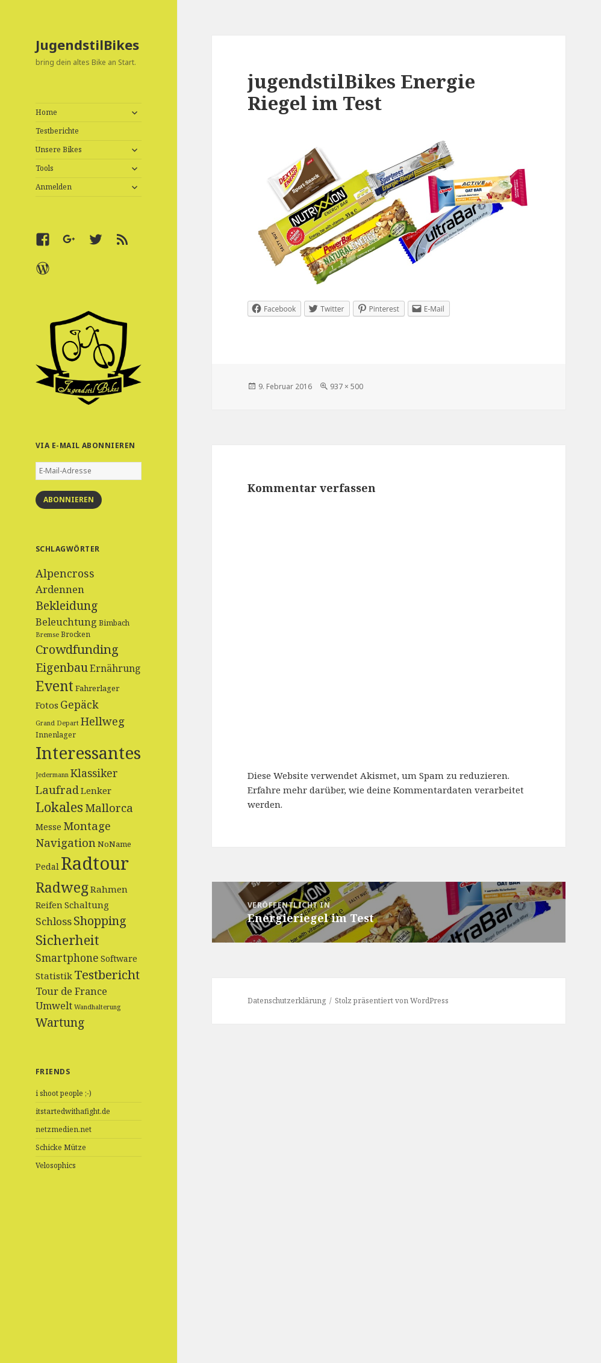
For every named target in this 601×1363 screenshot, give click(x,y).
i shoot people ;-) (64, 1093)
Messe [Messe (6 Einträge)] (48, 826)
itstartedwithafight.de (73, 1111)
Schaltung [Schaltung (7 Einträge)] (86, 905)
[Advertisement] (88, 1282)
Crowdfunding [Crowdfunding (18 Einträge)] (77, 649)
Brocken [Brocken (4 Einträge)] (75, 634)
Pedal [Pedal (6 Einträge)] (47, 866)
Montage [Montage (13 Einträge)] (87, 825)
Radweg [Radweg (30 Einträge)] (62, 887)
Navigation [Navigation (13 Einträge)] (66, 842)
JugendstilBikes (87, 44)
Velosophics (56, 1165)
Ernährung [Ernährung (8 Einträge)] (115, 668)
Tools (45, 168)
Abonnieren (68, 499)
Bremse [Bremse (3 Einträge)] (47, 634)
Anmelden (54, 187)
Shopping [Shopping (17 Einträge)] (99, 920)
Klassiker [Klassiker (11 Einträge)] (94, 773)
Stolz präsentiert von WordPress (392, 1000)
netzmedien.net (64, 1129)
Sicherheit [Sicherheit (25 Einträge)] (67, 940)
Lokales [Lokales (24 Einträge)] (59, 807)
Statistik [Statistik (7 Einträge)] (54, 976)
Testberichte (57, 131)
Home (46, 112)
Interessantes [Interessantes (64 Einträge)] (88, 752)
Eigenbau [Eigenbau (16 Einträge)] (62, 667)
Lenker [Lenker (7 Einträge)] (96, 790)
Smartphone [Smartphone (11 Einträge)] (67, 957)
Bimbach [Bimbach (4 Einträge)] (114, 623)
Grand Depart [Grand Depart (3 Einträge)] (57, 723)
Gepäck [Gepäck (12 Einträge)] (79, 704)
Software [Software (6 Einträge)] (119, 958)
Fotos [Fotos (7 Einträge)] (47, 705)
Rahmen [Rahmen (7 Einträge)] (109, 889)
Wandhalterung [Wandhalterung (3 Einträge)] (97, 1007)
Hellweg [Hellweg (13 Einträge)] (103, 720)
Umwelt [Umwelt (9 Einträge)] (54, 1005)
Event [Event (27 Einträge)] (54, 686)
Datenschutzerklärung (287, 1000)
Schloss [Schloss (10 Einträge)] (54, 921)
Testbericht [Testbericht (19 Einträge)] (107, 974)
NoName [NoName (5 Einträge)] (114, 843)
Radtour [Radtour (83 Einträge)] (95, 863)
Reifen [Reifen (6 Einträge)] (49, 905)
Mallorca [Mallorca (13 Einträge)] (109, 807)
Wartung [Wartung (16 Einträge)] (60, 1022)
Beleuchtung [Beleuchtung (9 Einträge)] (66, 622)
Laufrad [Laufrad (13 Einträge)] (57, 789)
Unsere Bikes (59, 149)
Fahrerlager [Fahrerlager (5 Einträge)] (97, 688)
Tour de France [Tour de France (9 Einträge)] (71, 991)
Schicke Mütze (61, 1147)
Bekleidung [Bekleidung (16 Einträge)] (67, 605)
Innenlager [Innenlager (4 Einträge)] (56, 735)
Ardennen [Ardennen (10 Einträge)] (60, 589)
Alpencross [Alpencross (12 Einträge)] (65, 573)
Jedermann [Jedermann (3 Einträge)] (52, 775)
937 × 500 (346, 386)
